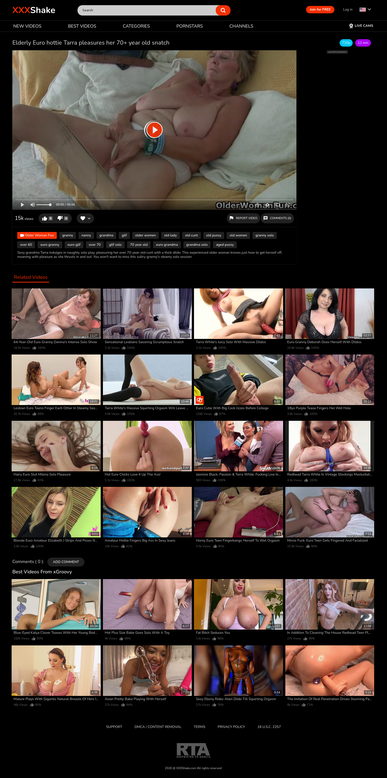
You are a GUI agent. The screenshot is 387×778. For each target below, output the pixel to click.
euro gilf (74, 244)
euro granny (49, 244)
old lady (170, 235)
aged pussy (225, 244)
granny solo (264, 235)
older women (145, 235)
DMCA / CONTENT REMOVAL (158, 727)
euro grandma (167, 244)
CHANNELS (241, 26)
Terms (199, 727)
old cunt (191, 235)
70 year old (139, 244)
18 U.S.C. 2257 (269, 727)
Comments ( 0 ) (27, 562)
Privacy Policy (231, 727)
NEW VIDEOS (27, 26)
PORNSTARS (189, 26)
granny (67, 235)
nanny (86, 235)
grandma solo (197, 244)
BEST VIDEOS (82, 26)
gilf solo (115, 244)
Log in (347, 9)
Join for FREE (320, 9)
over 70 (95, 244)
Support (114, 727)
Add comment (66, 562)
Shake (33, 10)
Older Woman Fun (37, 235)
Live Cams (361, 25)
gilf (124, 235)
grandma (106, 235)
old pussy (213, 235)
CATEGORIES (136, 26)
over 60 (26, 244)
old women (238, 235)
